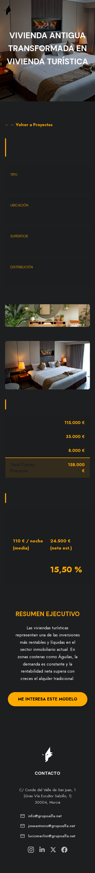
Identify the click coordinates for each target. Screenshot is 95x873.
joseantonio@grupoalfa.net (51, 826)
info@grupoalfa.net (45, 816)
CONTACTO (47, 773)
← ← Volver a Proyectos (29, 125)
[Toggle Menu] (86, 10)
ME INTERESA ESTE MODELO (47, 699)
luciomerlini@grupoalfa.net (51, 836)
